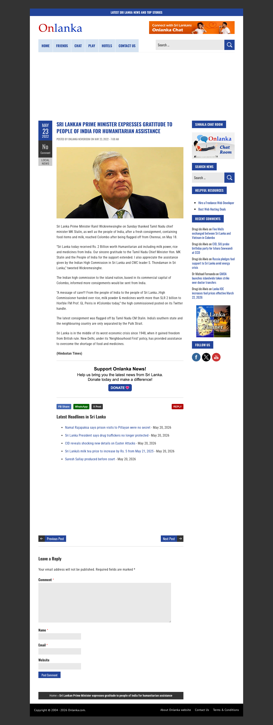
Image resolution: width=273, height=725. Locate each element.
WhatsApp (81, 406)
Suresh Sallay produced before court (90, 459)
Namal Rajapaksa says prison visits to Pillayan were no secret (107, 427)
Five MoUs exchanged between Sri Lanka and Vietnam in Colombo (211, 233)
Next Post (169, 538)
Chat (78, 45)
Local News (45, 161)
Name (43, 630)
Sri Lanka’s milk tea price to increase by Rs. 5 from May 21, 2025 (109, 451)
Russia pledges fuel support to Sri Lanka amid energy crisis (213, 263)
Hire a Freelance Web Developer (216, 202)
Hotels (107, 45)
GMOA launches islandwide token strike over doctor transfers (210, 278)
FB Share (64, 406)
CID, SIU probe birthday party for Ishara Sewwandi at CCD (212, 248)
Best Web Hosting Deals (212, 209)
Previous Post (55, 538)
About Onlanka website (175, 710)
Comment (45, 153)
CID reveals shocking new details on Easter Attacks (100, 443)
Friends (62, 45)
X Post (97, 406)
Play (91, 45)
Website (43, 659)
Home (45, 45)
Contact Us (202, 710)
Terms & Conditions (226, 710)
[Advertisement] (136, 86)
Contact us (127, 45)
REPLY (177, 406)
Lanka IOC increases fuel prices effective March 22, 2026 (213, 293)
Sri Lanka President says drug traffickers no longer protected (106, 435)
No (45, 146)
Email (43, 645)
